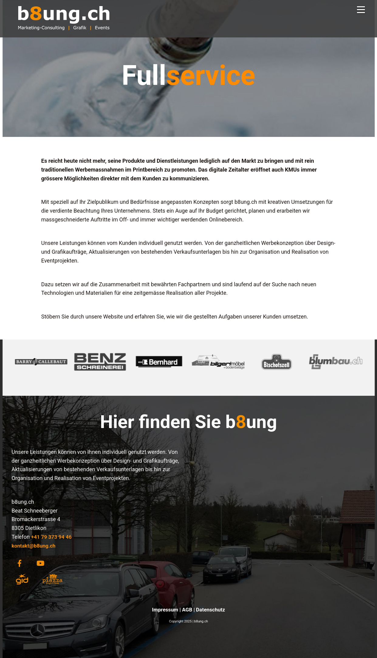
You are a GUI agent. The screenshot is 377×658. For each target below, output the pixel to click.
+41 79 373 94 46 (51, 537)
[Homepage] (63, 34)
